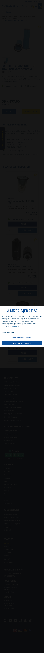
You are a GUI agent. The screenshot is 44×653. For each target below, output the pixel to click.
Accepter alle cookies (22, 343)
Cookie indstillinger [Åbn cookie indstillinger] (9, 332)
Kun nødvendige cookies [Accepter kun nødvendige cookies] (22, 338)
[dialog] (22, 326)
